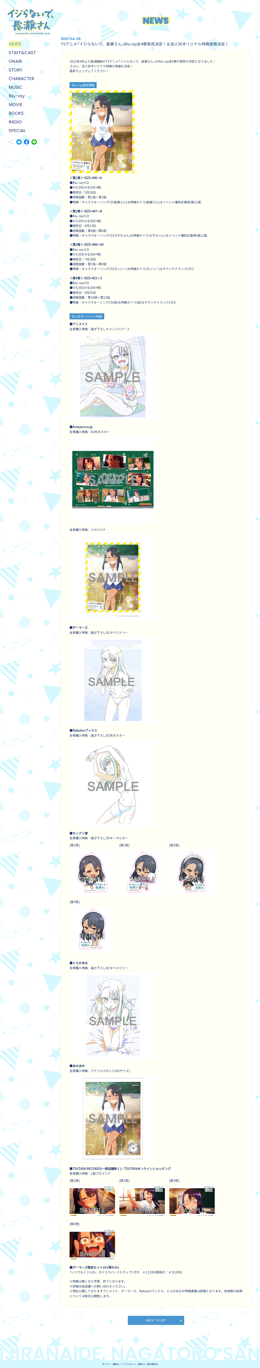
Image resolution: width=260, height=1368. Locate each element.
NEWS (15, 44)
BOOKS (16, 113)
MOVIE (16, 105)
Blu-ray (17, 96)
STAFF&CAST (22, 53)
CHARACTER (21, 79)
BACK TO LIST (156, 1320)
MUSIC (16, 87)
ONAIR (15, 61)
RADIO (15, 122)
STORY (15, 70)
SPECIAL (17, 131)
